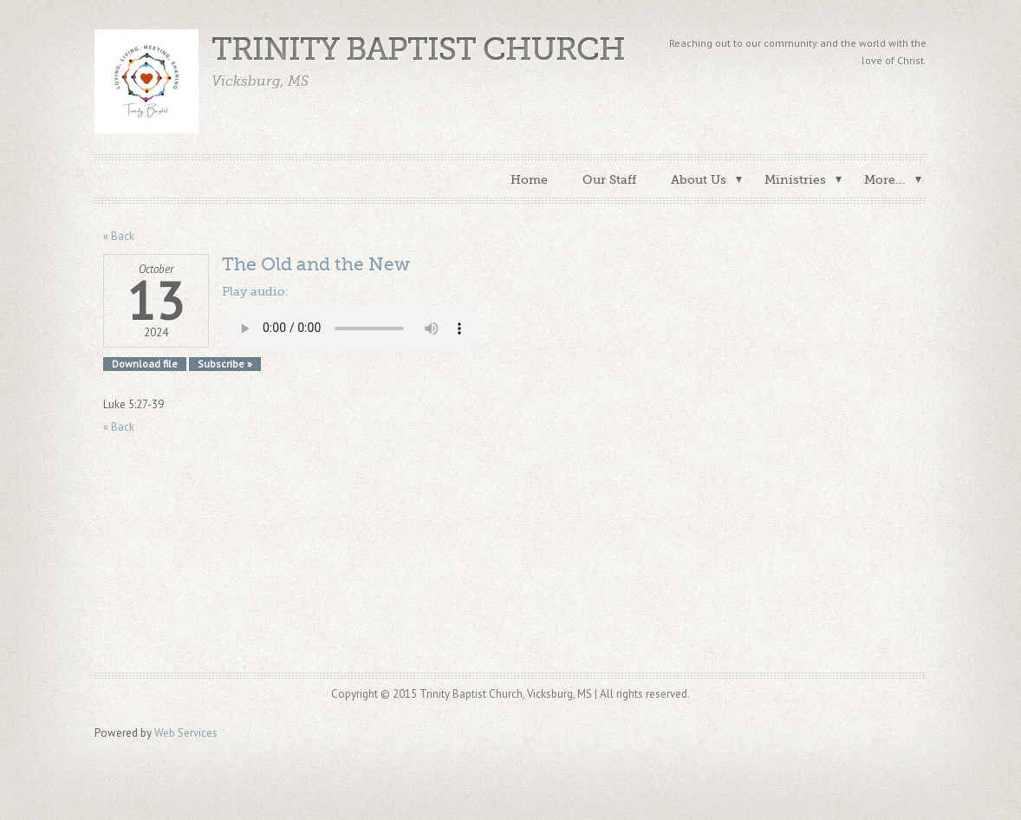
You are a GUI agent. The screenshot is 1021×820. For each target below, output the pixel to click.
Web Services (186, 733)
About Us (698, 179)
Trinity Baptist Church (418, 50)
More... (885, 179)
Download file (145, 363)
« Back (118, 236)
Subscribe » (225, 363)
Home (529, 179)
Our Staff (609, 179)
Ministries (795, 179)
